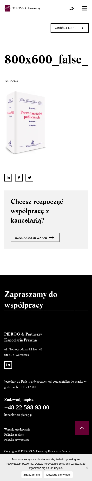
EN (72, 8)
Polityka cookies (14, 434)
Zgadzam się (32, 474)
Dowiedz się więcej (58, 474)
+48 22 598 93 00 (26, 407)
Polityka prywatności (16, 439)
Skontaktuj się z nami (31, 237)
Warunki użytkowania (17, 429)
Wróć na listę (65, 28)
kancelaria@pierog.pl (18, 415)
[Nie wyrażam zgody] (87, 467)
